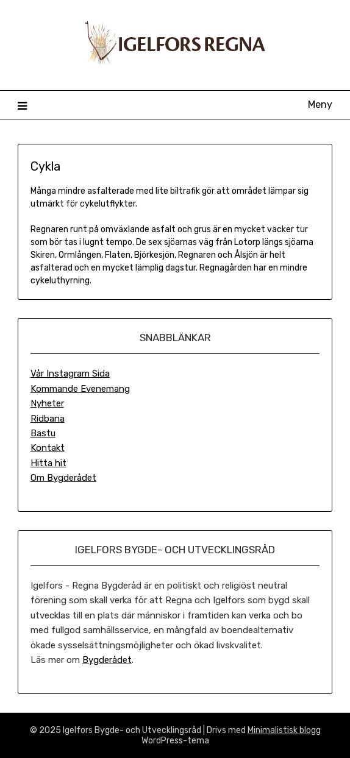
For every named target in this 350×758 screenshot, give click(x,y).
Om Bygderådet (63, 477)
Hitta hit (48, 463)
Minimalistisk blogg (284, 730)
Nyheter (47, 403)
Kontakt (47, 447)
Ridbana (47, 418)
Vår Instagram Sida (70, 373)
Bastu (42, 433)
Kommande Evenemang (80, 388)
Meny (320, 104)
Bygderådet (107, 659)
